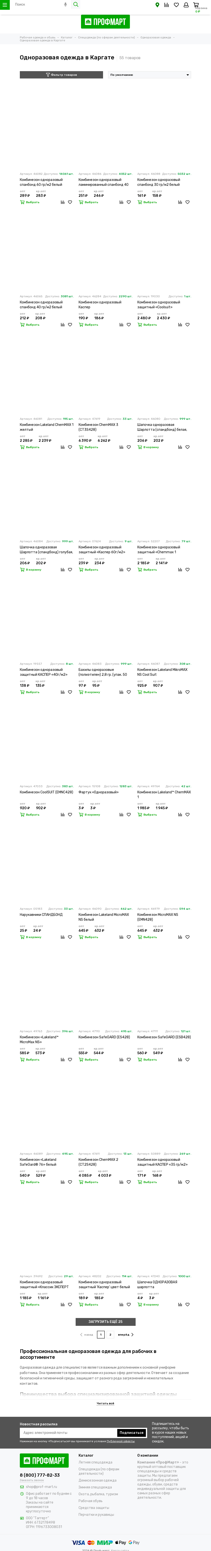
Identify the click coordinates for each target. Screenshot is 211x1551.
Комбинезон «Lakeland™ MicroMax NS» (39, 1039)
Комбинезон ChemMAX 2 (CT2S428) (98, 1162)
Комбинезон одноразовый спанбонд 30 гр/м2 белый (158, 182)
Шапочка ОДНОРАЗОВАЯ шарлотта (157, 1284)
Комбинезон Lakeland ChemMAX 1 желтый (46, 427)
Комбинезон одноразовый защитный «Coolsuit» (158, 304)
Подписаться (131, 1433)
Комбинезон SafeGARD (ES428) (104, 1037)
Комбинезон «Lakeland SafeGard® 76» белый (38, 1162)
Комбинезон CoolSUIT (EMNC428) (46, 792)
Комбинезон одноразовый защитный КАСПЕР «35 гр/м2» (162, 1162)
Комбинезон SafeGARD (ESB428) (164, 1037)
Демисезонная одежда (98, 1480)
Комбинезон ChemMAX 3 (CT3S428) (98, 427)
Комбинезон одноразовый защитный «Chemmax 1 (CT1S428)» (158, 550)
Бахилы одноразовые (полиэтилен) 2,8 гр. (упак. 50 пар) (103, 672)
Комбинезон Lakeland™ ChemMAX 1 (164, 794)
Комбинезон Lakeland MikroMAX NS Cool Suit (162, 672)
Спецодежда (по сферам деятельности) (99, 1471)
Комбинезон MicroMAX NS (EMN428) (157, 917)
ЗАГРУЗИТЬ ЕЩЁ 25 (105, 1322)
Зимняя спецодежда (95, 1487)
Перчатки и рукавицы (96, 1515)
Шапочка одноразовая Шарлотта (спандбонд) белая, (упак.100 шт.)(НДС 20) (162, 427)
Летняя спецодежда (95, 1462)
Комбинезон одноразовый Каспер (100, 304)
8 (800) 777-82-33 (40, 1475)
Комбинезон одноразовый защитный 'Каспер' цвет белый (104, 1284)
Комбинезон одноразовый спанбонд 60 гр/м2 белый (41, 182)
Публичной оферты (121, 1441)
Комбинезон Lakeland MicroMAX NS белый (104, 917)
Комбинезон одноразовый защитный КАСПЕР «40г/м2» (44, 672)
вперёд (125, 1335)
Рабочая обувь (91, 1501)
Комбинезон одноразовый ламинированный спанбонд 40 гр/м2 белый (104, 182)
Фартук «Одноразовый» (99, 792)
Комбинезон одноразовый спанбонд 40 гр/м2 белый (41, 304)
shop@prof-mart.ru (41, 1487)
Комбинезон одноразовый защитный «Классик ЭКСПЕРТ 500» (44, 1285)
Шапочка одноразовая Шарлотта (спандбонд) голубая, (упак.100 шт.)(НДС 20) (46, 550)
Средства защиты (94, 1508)
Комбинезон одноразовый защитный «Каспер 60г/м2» (102, 549)
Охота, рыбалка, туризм (98, 1494)
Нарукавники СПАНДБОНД (41, 915)
